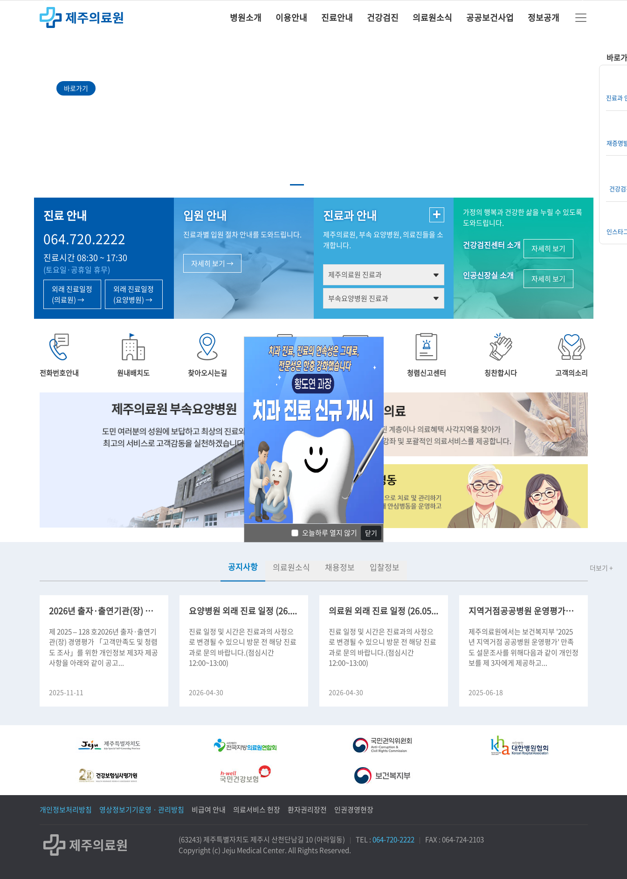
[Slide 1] (297, 184)
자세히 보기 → (212, 263)
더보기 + (601, 567)
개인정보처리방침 (66, 809)
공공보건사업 (490, 17)
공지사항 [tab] (243, 566)
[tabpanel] (314, 644)
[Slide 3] (331, 184)
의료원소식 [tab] (291, 567)
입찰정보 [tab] (385, 567)
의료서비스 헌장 (256, 809)
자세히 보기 (548, 248)
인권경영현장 (353, 809)
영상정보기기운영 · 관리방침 (141, 809)
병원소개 (246, 17)
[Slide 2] (314, 184)
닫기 (371, 532)
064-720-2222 (393, 839)
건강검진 (383, 17)
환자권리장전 (307, 809)
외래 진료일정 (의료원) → (72, 294)
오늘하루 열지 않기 (329, 533)
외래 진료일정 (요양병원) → (133, 294)
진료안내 (337, 17)
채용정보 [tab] (340, 567)
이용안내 (291, 17)
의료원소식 (432, 17)
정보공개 (543, 17)
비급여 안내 (209, 809)
